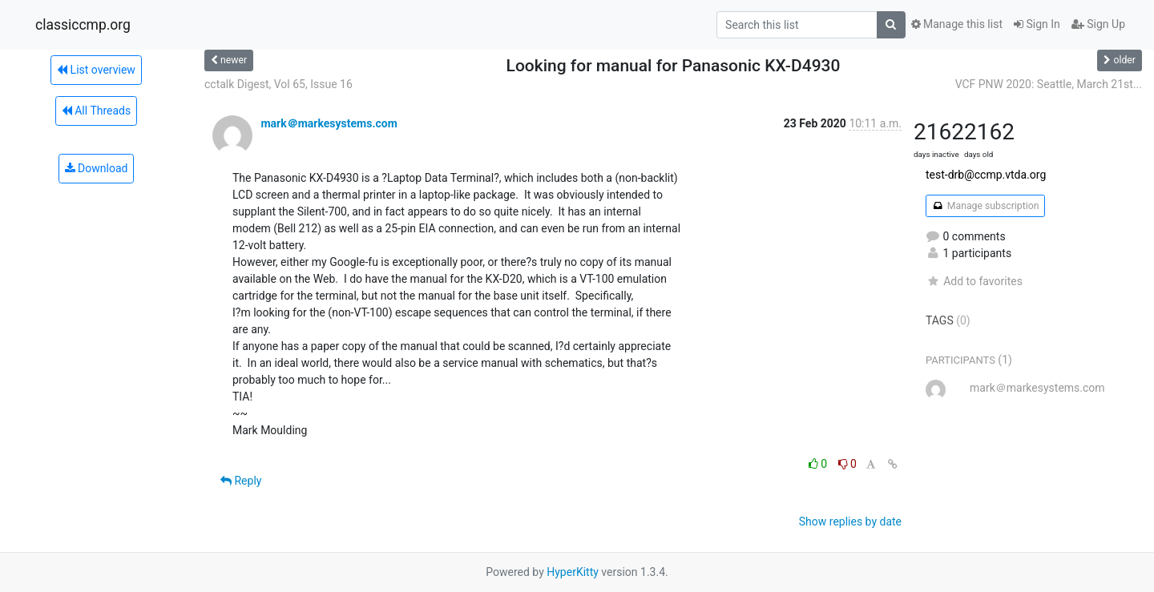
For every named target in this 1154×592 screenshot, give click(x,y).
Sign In (1037, 24)
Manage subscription (985, 205)
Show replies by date (850, 521)
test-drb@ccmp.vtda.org (986, 174)
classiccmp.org (83, 25)
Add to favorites (974, 281)
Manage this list (957, 24)
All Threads (96, 110)
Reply (240, 480)
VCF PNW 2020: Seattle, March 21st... (1048, 84)
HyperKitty (573, 572)
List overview (96, 69)
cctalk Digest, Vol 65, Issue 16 (278, 84)
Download (96, 168)
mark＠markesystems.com (328, 123)
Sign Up (1098, 24)
